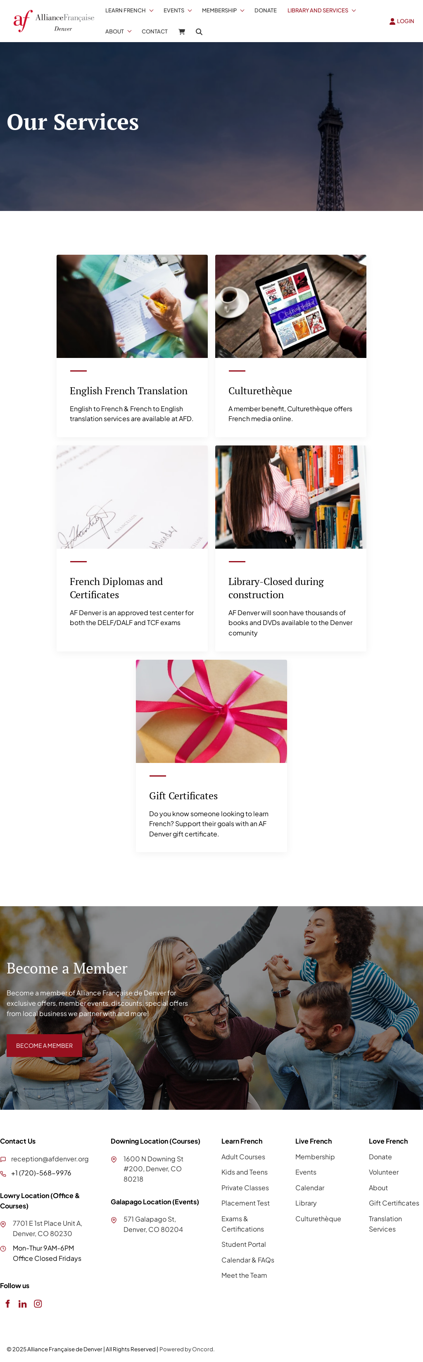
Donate (265, 10)
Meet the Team (244, 1276)
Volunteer (384, 1172)
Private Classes (245, 1188)
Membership (219, 10)
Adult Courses (243, 1157)
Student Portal (243, 1245)
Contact (155, 31)
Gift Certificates (394, 1203)
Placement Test (245, 1203)
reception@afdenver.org (50, 1159)
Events (174, 10)
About (114, 31)
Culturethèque (318, 1219)
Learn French (125, 10)
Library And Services (318, 10)
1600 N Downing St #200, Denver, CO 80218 (153, 1169)
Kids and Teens (244, 1172)
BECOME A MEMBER (38, 1039)
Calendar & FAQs (247, 1260)
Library (306, 1203)
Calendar (309, 1188)
